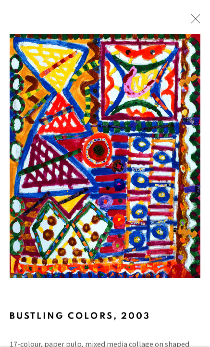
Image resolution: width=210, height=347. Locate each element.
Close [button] (198, 21)
